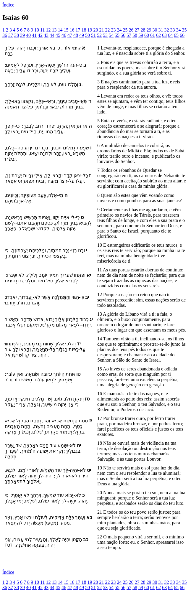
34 (178, 29)
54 (111, 35)
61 (152, 35)
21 (101, 29)
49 (81, 35)
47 (69, 35)
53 (105, 35)
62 (158, 35)
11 (42, 29)
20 (95, 29)
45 (58, 35)
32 (166, 29)
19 (89, 29)
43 (46, 35)
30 (154, 29)
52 (99, 35)
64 (170, 35)
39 (22, 35)
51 (93, 35)
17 (77, 29)
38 (16, 35)
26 (131, 29)
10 (36, 29)
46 (63, 35)
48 (75, 35)
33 (172, 29)
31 (160, 29)
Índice (8, 4)
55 (117, 35)
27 (137, 29)
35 (184, 29)
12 (48, 29)
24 (119, 29)
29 (148, 29)
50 (87, 35)
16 (71, 29)
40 (28, 35)
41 (34, 35)
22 (107, 29)
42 (40, 35)
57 (129, 35)
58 (134, 35)
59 (140, 35)
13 (54, 29)
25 (125, 29)
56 (123, 35)
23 (113, 29)
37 (10, 35)
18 (83, 29)
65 (176, 35)
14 (60, 29)
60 (146, 35)
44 (52, 35)
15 (66, 29)
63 (164, 35)
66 (182, 35)
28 (142, 29)
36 (4, 35)
